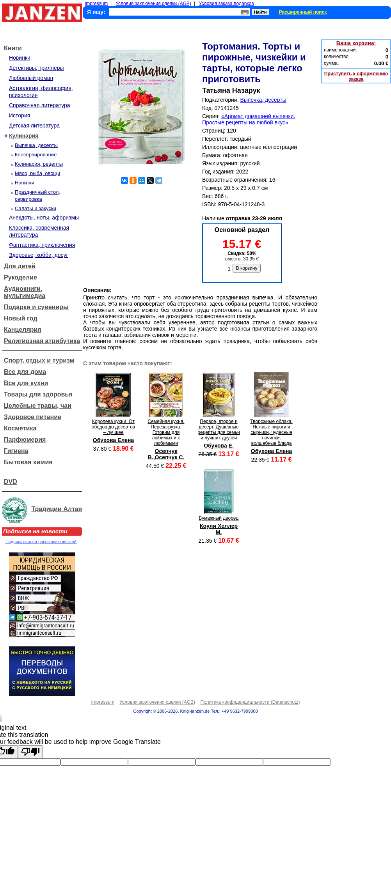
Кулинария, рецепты (39, 164)
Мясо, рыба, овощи (37, 173)
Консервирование (36, 155)
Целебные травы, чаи (37, 405)
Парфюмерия (25, 439)
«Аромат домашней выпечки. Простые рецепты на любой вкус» (248, 119)
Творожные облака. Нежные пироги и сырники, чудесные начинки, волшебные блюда (271, 432)
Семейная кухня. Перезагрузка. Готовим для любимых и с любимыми (166, 432)
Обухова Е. (219, 445)
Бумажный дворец (219, 518)
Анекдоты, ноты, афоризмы (44, 217)
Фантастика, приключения (42, 245)
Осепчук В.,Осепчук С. (166, 454)
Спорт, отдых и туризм (39, 360)
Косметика (20, 428)
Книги (13, 48)
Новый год (20, 318)
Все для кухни (26, 383)
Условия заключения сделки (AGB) (153, 3)
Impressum (96, 3)
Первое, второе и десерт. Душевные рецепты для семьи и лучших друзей (218, 430)
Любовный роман (31, 78)
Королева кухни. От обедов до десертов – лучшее (113, 427)
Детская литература (34, 125)
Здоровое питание (32, 417)
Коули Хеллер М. (219, 529)
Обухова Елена (113, 440)
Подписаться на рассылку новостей (40, 541)
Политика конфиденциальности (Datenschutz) (250, 702)
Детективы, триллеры (36, 68)
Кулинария (23, 136)
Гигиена (16, 451)
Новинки (19, 58)
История (19, 115)
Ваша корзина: (356, 43)
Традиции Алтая (56, 509)
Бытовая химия (28, 462)
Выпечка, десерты (36, 145)
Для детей (20, 266)
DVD (10, 481)
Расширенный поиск (303, 12)
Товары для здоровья (38, 394)
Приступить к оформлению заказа (356, 76)
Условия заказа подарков (226, 3)
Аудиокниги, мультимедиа (24, 292)
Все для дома (25, 371)
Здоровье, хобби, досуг (38, 255)
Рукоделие (20, 277)
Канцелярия (22, 329)
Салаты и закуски (35, 208)
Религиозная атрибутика (42, 341)
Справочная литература (39, 105)
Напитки (24, 183)
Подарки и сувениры (36, 307)
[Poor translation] (30, 751)
